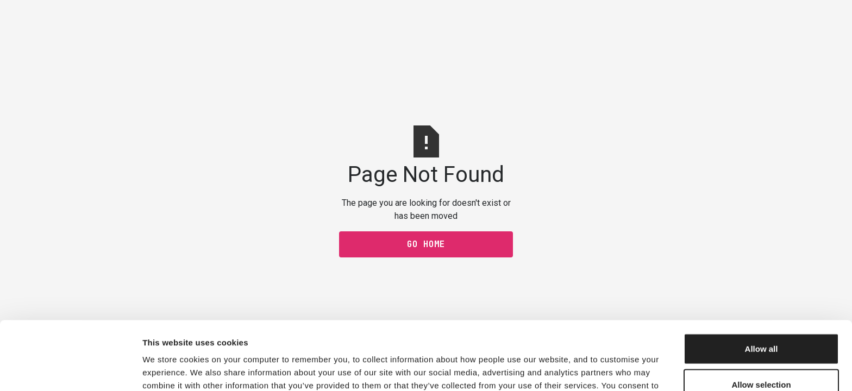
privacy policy (392, 334)
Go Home (426, 244)
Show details (570, 369)
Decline (761, 355)
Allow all (761, 284)
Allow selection (761, 320)
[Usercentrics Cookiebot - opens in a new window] (70, 370)
